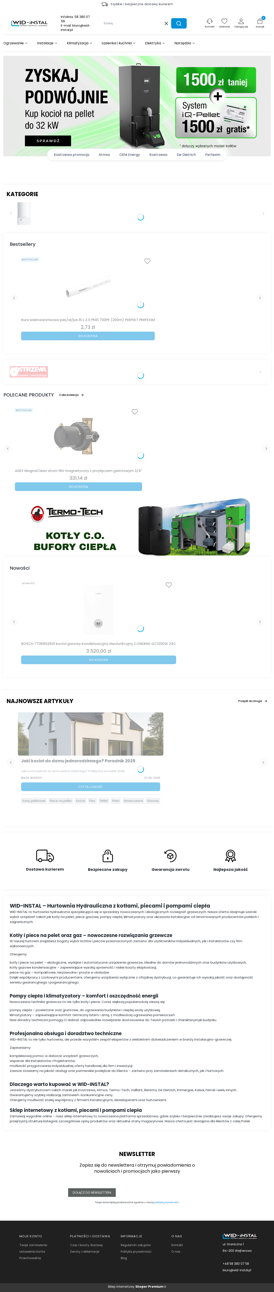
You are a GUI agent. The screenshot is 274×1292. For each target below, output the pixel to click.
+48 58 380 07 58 (236, 1264)
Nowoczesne (133, 801)
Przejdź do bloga (253, 701)
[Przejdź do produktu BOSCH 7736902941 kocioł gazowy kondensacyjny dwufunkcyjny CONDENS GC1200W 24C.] (98, 609)
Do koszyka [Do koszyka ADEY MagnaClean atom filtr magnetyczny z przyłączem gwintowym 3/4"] (78, 486)
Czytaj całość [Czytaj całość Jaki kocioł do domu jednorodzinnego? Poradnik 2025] (90, 787)
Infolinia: (75, 19)
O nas (175, 1251)
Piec (92, 801)
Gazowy (153, 801)
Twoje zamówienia (33, 1245)
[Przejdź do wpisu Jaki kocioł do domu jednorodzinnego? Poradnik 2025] (91, 734)
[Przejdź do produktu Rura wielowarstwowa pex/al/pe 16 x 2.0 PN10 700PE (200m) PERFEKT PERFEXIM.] (88, 286)
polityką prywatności (166, 1202)
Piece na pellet (61, 801)
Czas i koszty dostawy (86, 1245)
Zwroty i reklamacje (84, 1251)
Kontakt (177, 1245)
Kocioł (80, 801)
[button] (179, 23)
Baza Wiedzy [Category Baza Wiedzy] (31, 778)
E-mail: (76, 27)
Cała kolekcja (71, 395)
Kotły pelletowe (33, 801)
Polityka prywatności (136, 1251)
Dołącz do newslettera (92, 1192)
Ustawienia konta (32, 1251)
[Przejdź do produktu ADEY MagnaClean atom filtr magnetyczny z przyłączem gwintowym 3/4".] (78, 436)
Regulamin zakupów (136, 1245)
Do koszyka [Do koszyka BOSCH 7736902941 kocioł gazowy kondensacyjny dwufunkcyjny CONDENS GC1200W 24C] (98, 660)
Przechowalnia (30, 1258)
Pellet (104, 801)
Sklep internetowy (135, 1286)
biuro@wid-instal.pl (237, 1270)
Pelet (116, 801)
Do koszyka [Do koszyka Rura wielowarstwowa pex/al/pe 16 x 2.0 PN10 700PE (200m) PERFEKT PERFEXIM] (87, 336)
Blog (124, 1258)
